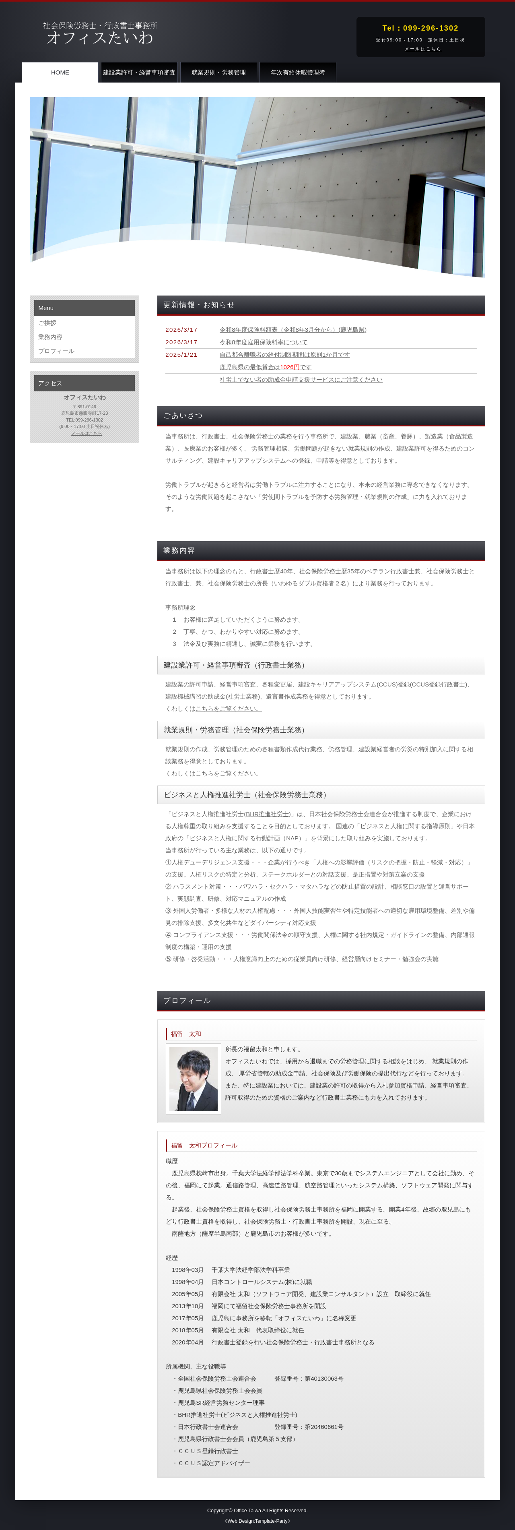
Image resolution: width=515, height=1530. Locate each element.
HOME (60, 72)
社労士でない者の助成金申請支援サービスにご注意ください (301, 379)
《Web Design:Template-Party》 (257, 1521)
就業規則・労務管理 (219, 72)
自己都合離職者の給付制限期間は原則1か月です (285, 354)
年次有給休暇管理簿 (298, 72)
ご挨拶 (47, 322)
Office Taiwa (247, 1510)
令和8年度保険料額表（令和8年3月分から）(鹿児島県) (293, 329)
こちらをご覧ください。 (229, 708)
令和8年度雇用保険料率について (263, 342)
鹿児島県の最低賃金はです (265, 367)
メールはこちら (423, 48)
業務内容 (50, 336)
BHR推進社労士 (267, 813)
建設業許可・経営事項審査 (139, 72)
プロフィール (56, 350)
